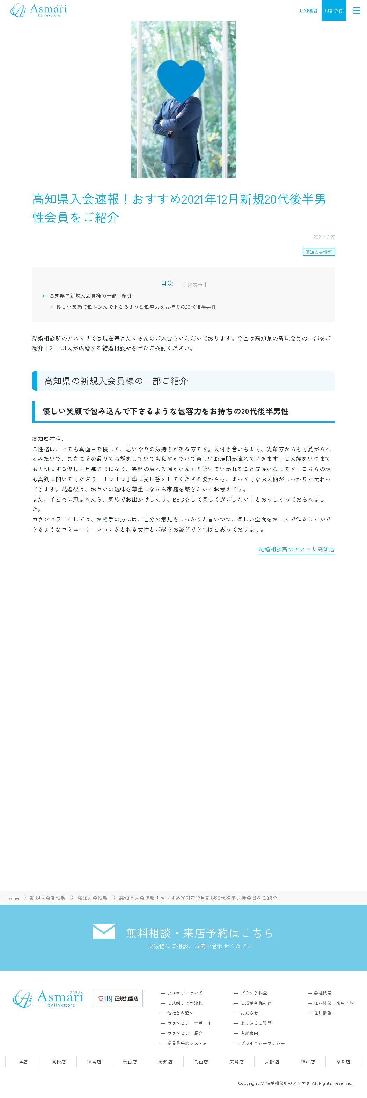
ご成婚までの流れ (185, 1003)
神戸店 (308, 1061)
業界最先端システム (187, 1043)
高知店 (165, 1061)
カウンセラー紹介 (185, 1033)
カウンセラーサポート (189, 1023)
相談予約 (334, 10)
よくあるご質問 (256, 1023)
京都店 (343, 1061)
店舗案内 (249, 1033)
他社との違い (180, 1013)
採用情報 (323, 1013)
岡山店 (201, 1061)
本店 (23, 1061)
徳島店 (94, 1061)
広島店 (236, 1061)
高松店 (59, 1061)
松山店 (130, 1061)
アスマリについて (185, 993)
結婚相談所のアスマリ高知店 (297, 549)
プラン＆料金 (254, 993)
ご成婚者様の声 (256, 1003)
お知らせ (249, 1013)
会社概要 (323, 993)
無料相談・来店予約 (334, 1003)
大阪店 (272, 1061)
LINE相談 (309, 10)
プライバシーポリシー (263, 1043)
